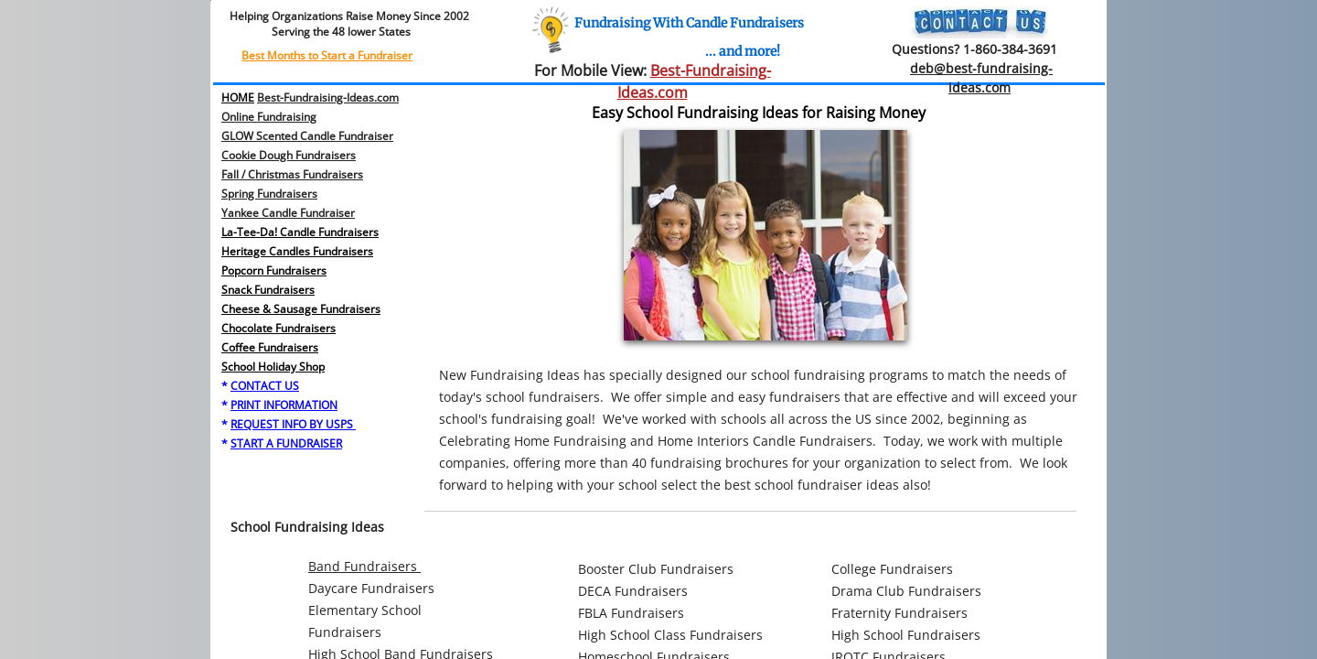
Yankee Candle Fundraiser (288, 213)
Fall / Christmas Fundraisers (292, 174)
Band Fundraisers (364, 566)
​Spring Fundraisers (269, 193)
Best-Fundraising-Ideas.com (328, 97)
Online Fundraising (268, 116)
